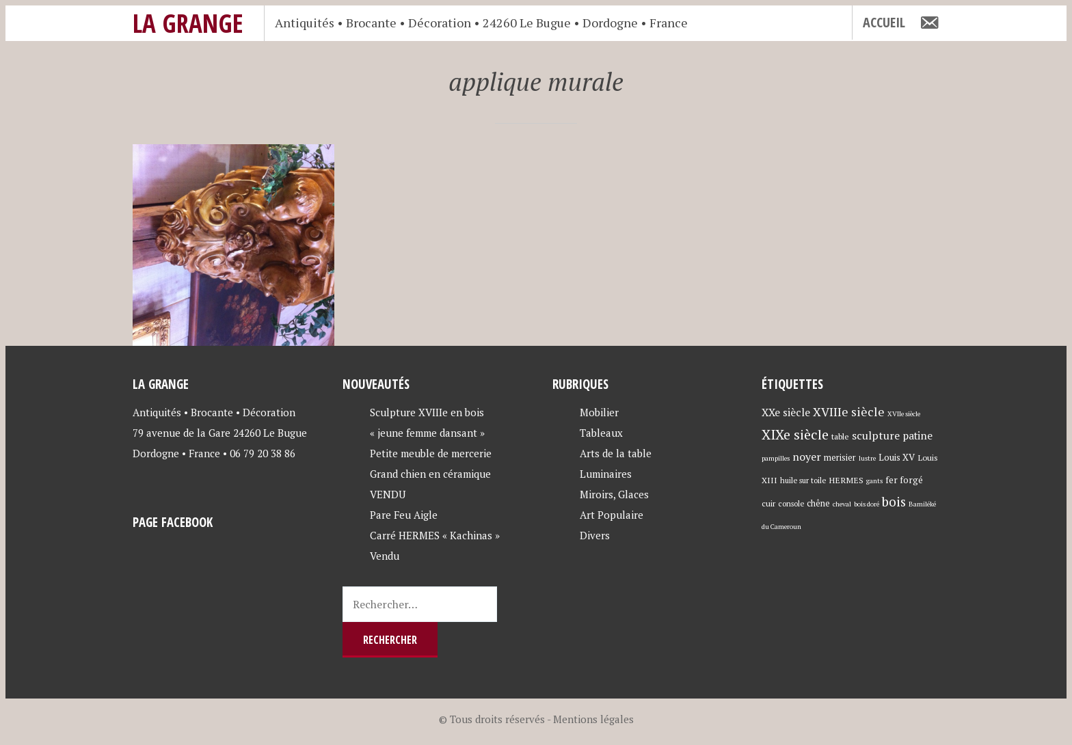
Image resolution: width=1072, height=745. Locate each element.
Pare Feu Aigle (404, 515)
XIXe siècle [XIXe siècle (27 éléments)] (795, 434)
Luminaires (606, 473)
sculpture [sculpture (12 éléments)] (876, 435)
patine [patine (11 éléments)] (917, 435)
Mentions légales (593, 719)
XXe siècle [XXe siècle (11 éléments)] (786, 412)
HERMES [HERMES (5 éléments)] (846, 479)
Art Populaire (611, 515)
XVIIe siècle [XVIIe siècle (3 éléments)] (903, 413)
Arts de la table (616, 453)
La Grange (188, 22)
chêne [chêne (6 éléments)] (818, 503)
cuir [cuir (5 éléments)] (768, 503)
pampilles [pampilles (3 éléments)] (776, 458)
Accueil (884, 22)
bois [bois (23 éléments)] (894, 501)
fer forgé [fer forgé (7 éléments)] (904, 480)
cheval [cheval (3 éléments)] (842, 504)
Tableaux (601, 432)
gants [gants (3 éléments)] (874, 480)
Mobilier (599, 412)
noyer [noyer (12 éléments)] (806, 456)
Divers (595, 535)
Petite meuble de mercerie (431, 453)
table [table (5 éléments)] (840, 436)
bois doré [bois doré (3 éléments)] (866, 504)
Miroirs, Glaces (614, 494)
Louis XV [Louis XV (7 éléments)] (897, 457)
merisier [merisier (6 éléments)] (840, 457)
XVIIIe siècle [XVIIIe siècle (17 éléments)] (849, 412)
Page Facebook (173, 521)
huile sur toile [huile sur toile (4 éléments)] (803, 480)
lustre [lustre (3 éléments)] (867, 458)
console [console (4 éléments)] (791, 503)
